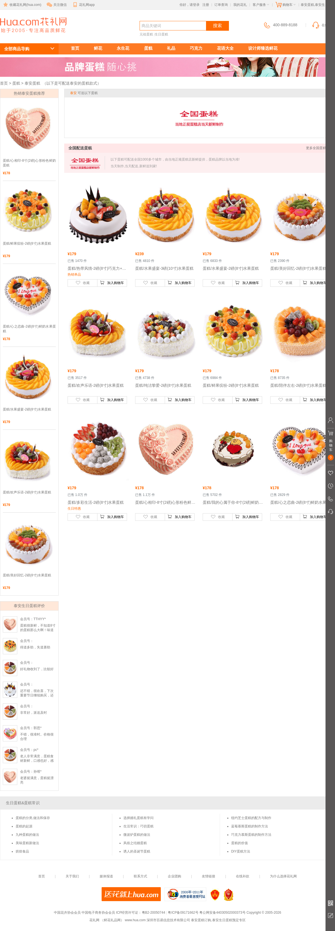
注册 (205, 5)
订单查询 (221, 5)
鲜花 (98, 48)
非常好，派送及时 (33, 713)
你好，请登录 (190, 5)
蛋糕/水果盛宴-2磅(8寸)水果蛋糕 (27, 409)
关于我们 (72, 876)
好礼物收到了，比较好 (37, 669)
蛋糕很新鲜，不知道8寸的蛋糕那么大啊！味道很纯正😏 (38, 630)
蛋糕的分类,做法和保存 (33, 818)
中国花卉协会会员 (67, 913)
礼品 (171, 48)
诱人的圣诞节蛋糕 (136, 851)
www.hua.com (135, 920)
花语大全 (225, 48)
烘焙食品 (22, 851)
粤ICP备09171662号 (183, 913)
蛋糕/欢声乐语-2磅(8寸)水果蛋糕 (27, 492)
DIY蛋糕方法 (240, 851)
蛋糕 (148, 48)
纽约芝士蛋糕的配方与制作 (251, 818)
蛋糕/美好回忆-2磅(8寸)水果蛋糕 (27, 575)
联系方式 (140, 876)
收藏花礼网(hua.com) (21, 4)
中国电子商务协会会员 (98, 913)
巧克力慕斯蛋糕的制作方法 (251, 835)
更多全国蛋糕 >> (318, 148)
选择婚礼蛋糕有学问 (138, 818)
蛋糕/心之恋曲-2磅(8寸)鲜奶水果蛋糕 (29, 328)
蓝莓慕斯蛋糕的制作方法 (249, 826)
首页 (75, 48)
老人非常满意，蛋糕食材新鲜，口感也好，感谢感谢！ (37, 760)
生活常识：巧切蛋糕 (138, 826)
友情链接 (208, 876)
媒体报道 (106, 876)
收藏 (83, 282)
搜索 (217, 25)
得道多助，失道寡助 (35, 647)
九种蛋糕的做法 (27, 835)
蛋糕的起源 (24, 826)
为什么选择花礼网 (283, 876)
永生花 (123, 48)
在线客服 (323, 25)
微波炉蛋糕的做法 (136, 835)
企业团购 (174, 876)
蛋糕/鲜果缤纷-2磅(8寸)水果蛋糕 (27, 243)
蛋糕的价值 (239, 843)
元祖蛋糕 (146, 34)
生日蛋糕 (161, 34)
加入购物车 (112, 282)
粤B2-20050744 (153, 913)
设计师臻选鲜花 (262, 48)
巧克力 (196, 48)
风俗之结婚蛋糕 (135, 843)
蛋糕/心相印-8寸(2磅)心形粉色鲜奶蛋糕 (29, 163)
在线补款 (242, 876)
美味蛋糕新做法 (27, 843)
